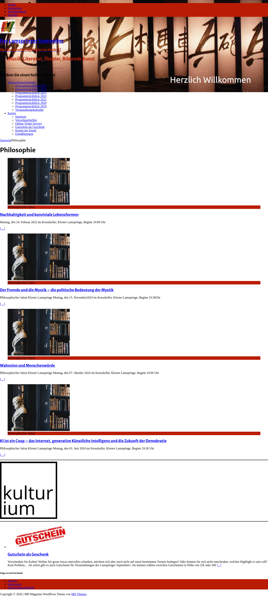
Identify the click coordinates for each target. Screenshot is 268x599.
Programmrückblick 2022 (31, 96)
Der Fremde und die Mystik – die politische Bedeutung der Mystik (57, 290)
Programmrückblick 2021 (31, 99)
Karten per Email (25, 130)
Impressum (14, 584)
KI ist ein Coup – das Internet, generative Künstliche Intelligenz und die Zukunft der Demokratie (83, 441)
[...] (219, 565)
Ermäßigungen (24, 133)
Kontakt (13, 15)
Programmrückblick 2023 (31, 92)
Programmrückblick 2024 (31, 89)
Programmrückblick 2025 (31, 85)
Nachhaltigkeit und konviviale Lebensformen (39, 215)
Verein (12, 4)
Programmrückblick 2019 (31, 106)
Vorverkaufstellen (26, 120)
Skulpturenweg (17, 11)
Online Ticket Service (28, 123)
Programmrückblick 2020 (31, 103)
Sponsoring (15, 8)
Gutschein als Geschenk (30, 127)
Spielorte (20, 116)
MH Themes (79, 594)
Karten (12, 113)
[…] (2, 228)
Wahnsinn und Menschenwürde (27, 365)
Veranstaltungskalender (22, 82)
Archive (13, 580)
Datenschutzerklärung (21, 587)
